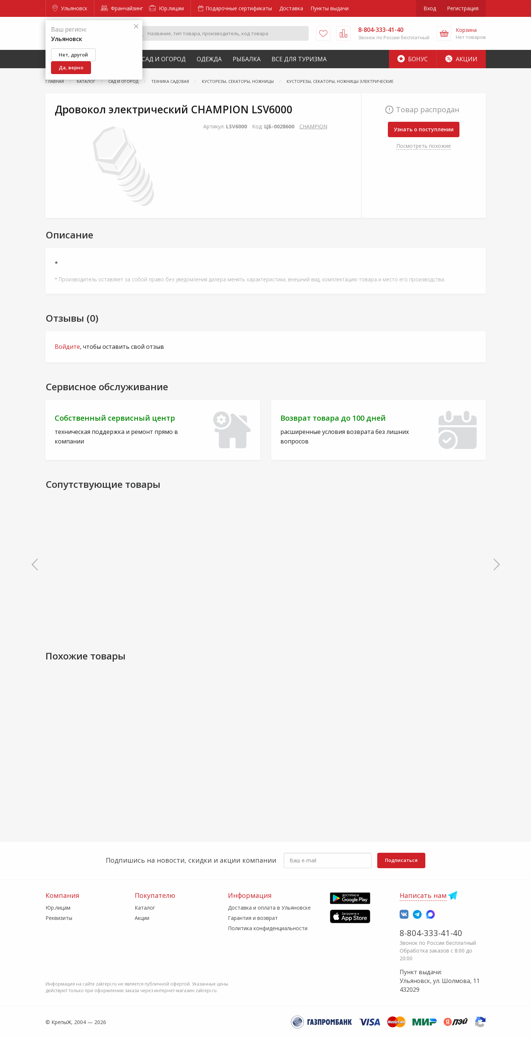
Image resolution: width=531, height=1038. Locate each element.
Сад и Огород (164, 59)
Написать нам (423, 895)
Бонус (412, 59)
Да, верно (71, 67)
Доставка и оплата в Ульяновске (269, 907)
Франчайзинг (122, 8)
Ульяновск (69, 8)
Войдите (67, 347)
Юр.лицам (166, 8)
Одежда (209, 59)
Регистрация (463, 8)
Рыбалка (247, 59)
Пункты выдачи (329, 8)
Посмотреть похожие (423, 145)
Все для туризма (299, 59)
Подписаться (401, 860)
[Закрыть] (136, 26)
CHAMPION (313, 126)
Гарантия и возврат (253, 917)
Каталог (145, 907)
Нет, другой (73, 54)
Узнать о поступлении (424, 129)
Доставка (291, 8)
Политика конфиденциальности (268, 928)
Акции (461, 59)
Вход (429, 8)
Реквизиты (59, 917)
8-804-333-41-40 (431, 932)
